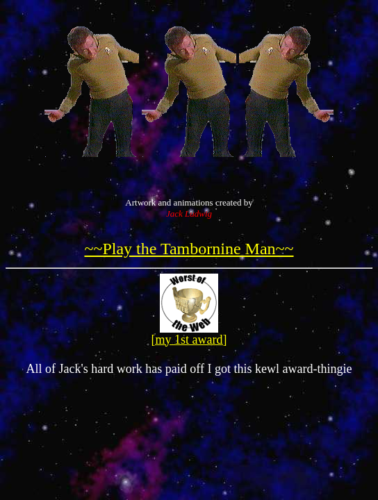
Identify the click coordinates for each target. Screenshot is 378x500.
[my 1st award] (189, 340)
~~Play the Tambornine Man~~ (188, 249)
